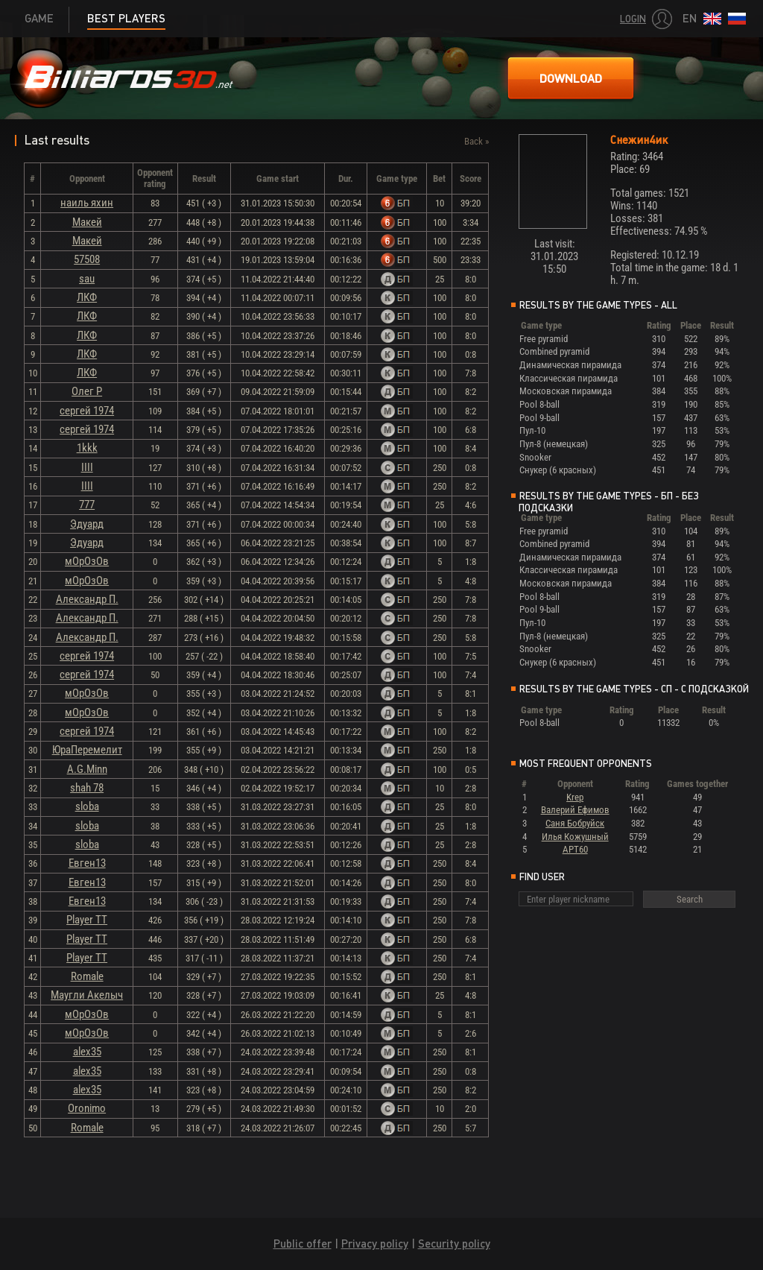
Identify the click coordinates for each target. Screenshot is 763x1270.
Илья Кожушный (575, 836)
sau (87, 278)
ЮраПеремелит (87, 749)
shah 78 (87, 787)
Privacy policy (374, 1243)
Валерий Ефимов (575, 809)
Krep (574, 797)
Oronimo (87, 1108)
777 (87, 504)
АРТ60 (575, 849)
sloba (87, 806)
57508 (87, 259)
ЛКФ (87, 297)
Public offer (302, 1243)
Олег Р (87, 391)
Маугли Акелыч (87, 995)
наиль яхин (86, 202)
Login (633, 19)
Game (39, 18)
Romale (87, 976)
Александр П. (87, 599)
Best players (126, 18)
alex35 (87, 1051)
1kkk (87, 448)
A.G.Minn (87, 769)
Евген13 (87, 863)
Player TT (86, 919)
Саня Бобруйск (574, 823)
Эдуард (87, 524)
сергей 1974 (87, 410)
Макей (87, 222)
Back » (476, 141)
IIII (87, 467)
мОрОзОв (87, 561)
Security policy (454, 1243)
